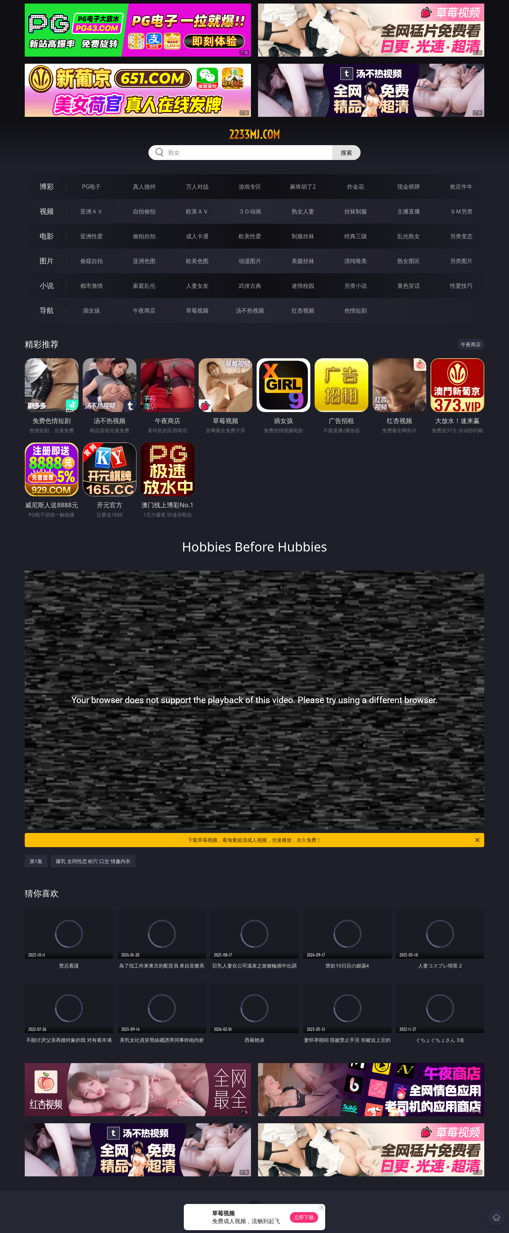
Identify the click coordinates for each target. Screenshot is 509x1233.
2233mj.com (254, 134)
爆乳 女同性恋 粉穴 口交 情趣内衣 (93, 861)
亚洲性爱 (91, 236)
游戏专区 (250, 186)
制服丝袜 (303, 236)
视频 (47, 211)
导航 (47, 310)
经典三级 (355, 236)
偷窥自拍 (91, 261)
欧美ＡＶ (197, 211)
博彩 (47, 186)
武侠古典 (250, 286)
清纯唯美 (355, 261)
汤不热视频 (250, 310)
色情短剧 (355, 310)
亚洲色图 (144, 261)
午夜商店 (144, 310)
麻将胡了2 (303, 186)
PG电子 (91, 186)
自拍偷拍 (144, 211)
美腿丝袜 (303, 261)
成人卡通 (197, 236)
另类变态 (461, 236)
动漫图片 (250, 261)
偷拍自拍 (144, 236)
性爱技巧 (461, 286)
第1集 (36, 861)
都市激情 (91, 286)
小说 (47, 285)
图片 (47, 261)
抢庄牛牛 (461, 186)
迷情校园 (303, 286)
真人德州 (144, 186)
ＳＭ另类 (461, 211)
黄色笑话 (408, 286)
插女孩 (91, 310)
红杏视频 (303, 310)
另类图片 (461, 261)
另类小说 (355, 286)
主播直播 (408, 211)
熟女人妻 (303, 211)
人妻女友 (197, 286)
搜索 (346, 152)
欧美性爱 (250, 236)
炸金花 (355, 186)
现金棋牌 (408, 186)
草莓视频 (197, 310)
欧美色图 (197, 261)
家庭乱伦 (144, 286)
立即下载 (304, 1217)
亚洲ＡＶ (91, 211)
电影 (47, 236)
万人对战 (197, 186)
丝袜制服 (355, 211)
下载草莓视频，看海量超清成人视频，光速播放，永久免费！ (334, 840)
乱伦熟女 (408, 236)
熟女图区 (408, 261)
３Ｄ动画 (250, 211)
